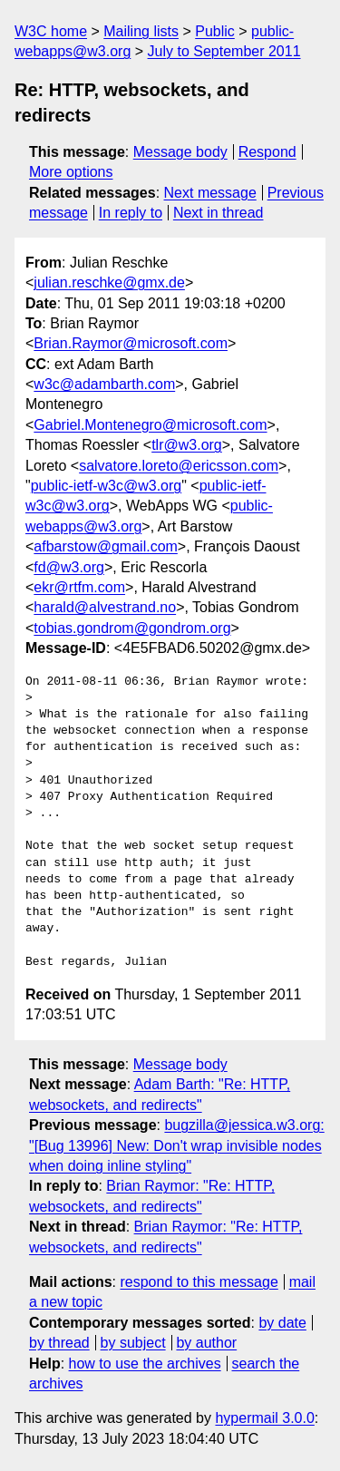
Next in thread (218, 212)
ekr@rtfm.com (79, 587)
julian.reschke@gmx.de (109, 282)
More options (71, 172)
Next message (210, 192)
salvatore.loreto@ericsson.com (178, 465)
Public (215, 31)
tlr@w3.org (186, 445)
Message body (180, 152)
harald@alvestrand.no (105, 607)
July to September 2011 (224, 51)
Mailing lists (141, 31)
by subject (133, 1342)
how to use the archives (145, 1363)
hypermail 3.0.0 (264, 1418)
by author (206, 1342)
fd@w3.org (69, 567)
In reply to (130, 212)
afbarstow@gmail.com (106, 546)
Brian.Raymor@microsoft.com (131, 343)
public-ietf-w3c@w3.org (106, 485)
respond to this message (198, 1282)
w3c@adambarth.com (104, 384)
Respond (267, 152)
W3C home (51, 31)
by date (282, 1322)
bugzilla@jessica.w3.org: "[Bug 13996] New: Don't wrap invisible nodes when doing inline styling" (177, 1145)
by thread (59, 1342)
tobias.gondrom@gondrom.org (132, 628)
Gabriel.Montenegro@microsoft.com (150, 425)
